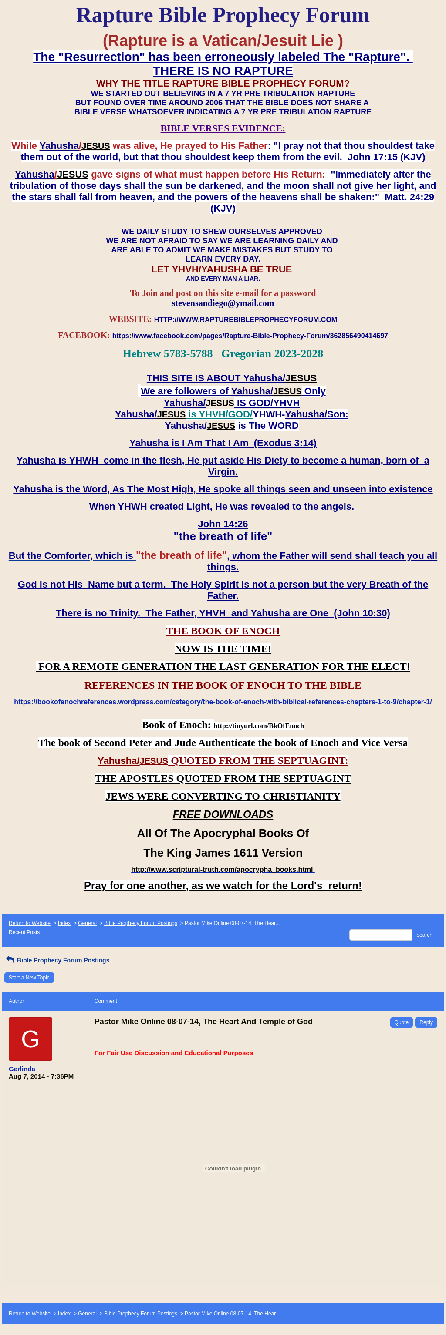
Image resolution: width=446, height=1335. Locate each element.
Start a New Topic (29, 978)
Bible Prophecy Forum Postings (140, 923)
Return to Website (30, 923)
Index (64, 923)
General (87, 923)
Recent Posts (24, 932)
